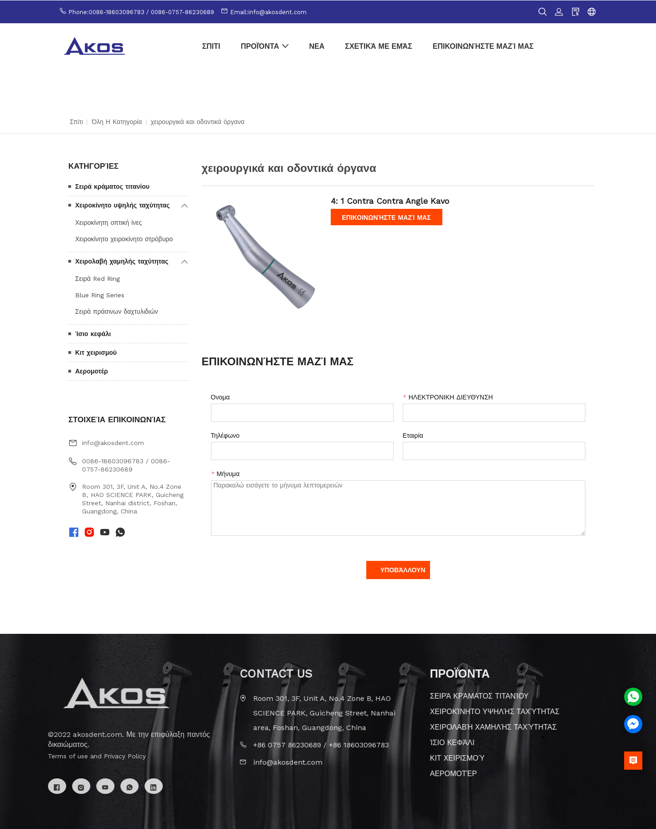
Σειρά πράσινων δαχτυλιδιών (116, 311)
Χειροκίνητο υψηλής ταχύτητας (122, 204)
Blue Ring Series (99, 294)
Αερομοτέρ (91, 370)
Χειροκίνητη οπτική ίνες (108, 222)
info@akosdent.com (113, 442)
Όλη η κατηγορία (117, 121)
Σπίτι (76, 121)
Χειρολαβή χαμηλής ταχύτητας (122, 260)
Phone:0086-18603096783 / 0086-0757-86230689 (141, 11)
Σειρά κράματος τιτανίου (112, 186)
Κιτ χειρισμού (96, 352)
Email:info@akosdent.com (268, 11)
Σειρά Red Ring (97, 278)
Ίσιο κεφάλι (93, 333)
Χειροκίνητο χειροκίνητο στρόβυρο (124, 238)
